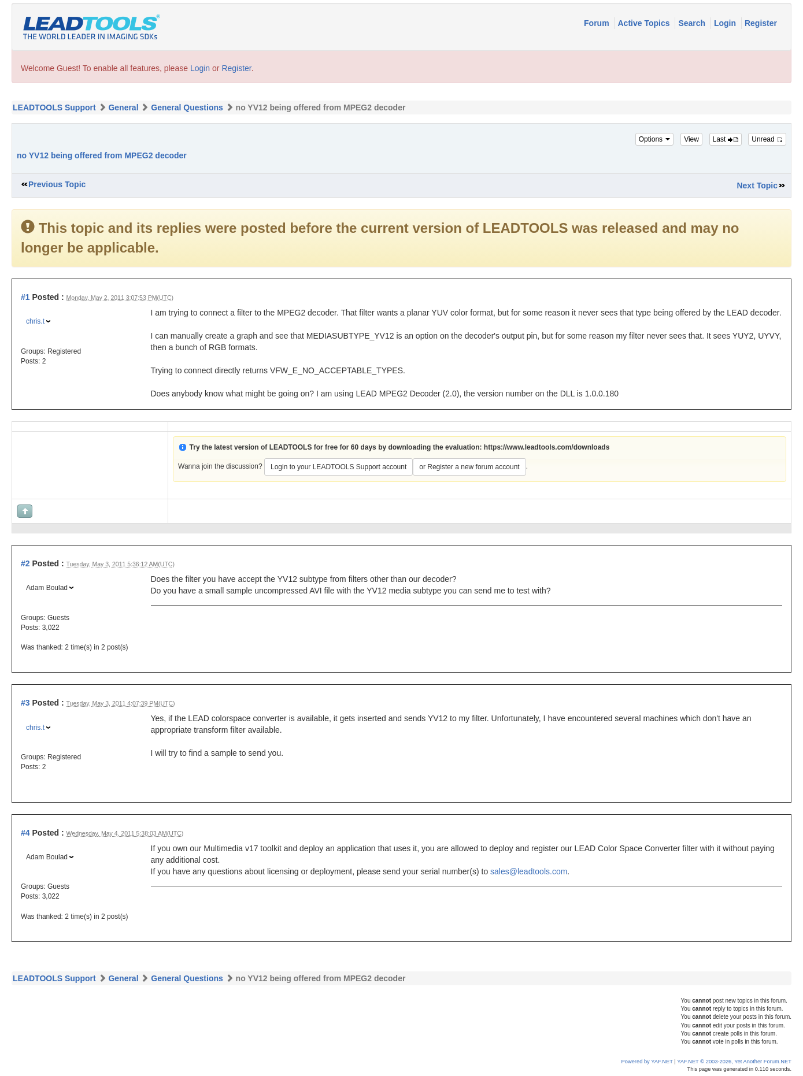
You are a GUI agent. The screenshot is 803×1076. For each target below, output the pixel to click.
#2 (25, 563)
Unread (767, 139)
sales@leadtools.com (528, 871)
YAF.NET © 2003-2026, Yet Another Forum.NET (734, 1061)
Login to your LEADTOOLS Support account (338, 467)
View (691, 139)
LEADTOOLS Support (54, 107)
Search (693, 23)
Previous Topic (57, 184)
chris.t (35, 321)
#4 (25, 832)
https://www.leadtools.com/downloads (547, 447)
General (123, 107)
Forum (597, 23)
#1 (25, 297)
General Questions (187, 107)
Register (761, 23)
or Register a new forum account (469, 467)
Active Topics (644, 23)
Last (725, 139)
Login (726, 23)
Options (655, 139)
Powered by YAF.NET (647, 1061)
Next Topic (757, 185)
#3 (25, 702)
